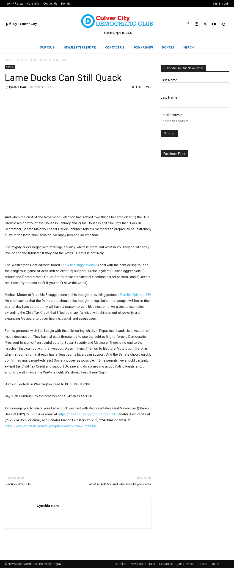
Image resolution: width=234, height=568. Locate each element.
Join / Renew (185, 564)
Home (9, 60)
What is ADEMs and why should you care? (119, 484)
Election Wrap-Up (18, 484)
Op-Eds (22, 60)
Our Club (120, 564)
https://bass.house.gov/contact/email (86, 414)
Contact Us (166, 564)
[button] (223, 24)
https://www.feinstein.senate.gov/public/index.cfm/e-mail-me (51, 426)
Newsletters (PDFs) (143, 564)
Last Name (169, 97)
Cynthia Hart (17, 87)
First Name (169, 80)
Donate (202, 564)
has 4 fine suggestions (78, 265)
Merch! (216, 564)
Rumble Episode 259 (135, 295)
